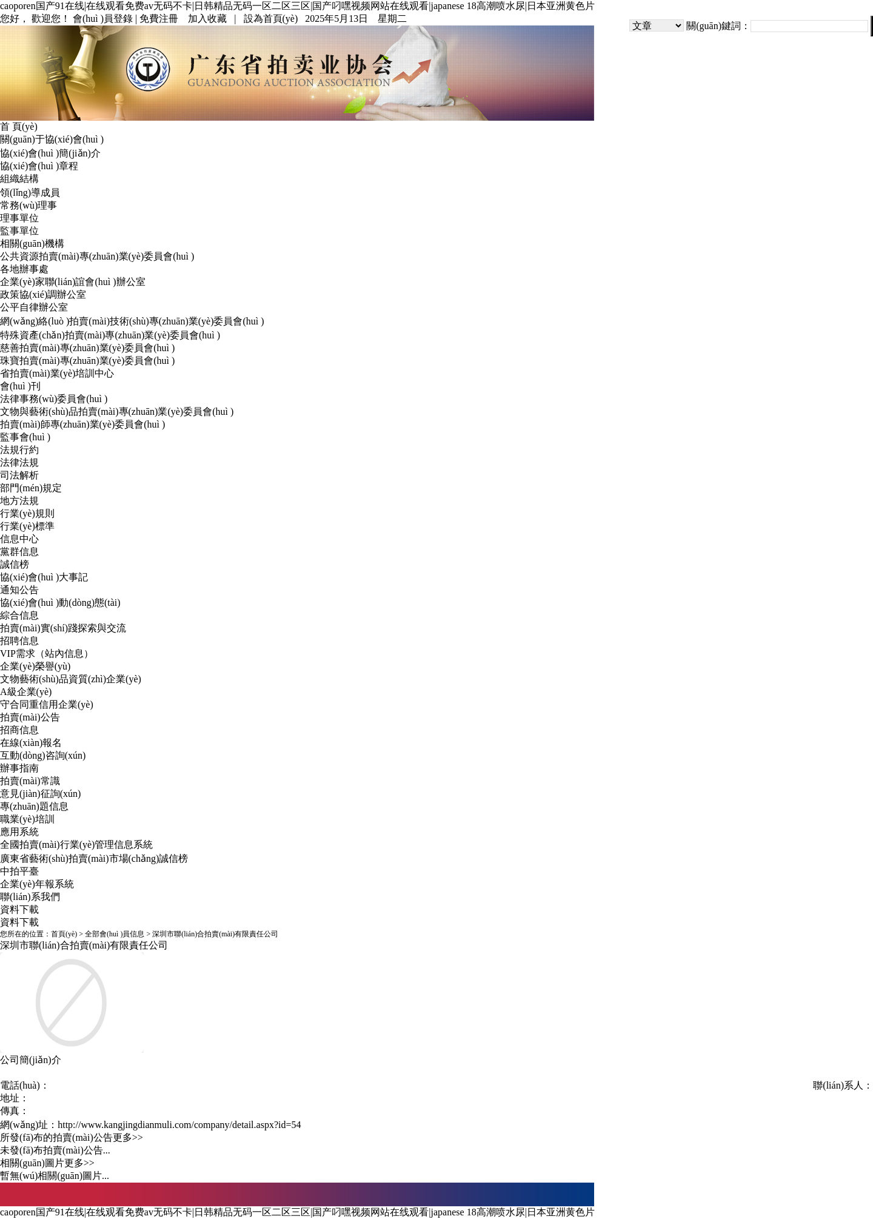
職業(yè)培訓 (27, 819)
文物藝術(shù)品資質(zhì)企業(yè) (70, 679)
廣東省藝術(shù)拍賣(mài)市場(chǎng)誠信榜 (94, 858)
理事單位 (19, 218)
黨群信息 (19, 551)
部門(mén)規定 (31, 488)
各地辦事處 (24, 269)
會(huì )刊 (20, 386)
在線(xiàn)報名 (31, 742)
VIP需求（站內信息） (46, 653)
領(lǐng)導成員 (30, 192)
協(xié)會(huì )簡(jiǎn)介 (50, 153)
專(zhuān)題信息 (34, 806)
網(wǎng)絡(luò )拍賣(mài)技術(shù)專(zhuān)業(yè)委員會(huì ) (132, 321)
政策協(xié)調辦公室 (43, 294)
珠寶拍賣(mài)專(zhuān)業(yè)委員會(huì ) (87, 360)
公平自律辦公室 (34, 307)
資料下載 (19, 909)
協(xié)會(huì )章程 (39, 166)
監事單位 (19, 231)
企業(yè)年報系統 (37, 884)
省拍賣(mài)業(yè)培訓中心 (57, 373)
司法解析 (19, 475)
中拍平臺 (19, 871)
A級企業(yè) (26, 692)
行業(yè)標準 (27, 526)
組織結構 (19, 178)
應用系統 (19, 832)
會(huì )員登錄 (103, 18)
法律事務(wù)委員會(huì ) (53, 399)
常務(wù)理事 (28, 205)
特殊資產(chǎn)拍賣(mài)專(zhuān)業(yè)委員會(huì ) (110, 335)
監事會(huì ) (25, 437)
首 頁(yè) (19, 126)
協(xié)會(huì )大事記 (44, 577)
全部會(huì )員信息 (114, 934)
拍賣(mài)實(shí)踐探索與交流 (63, 628)
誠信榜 (14, 564)
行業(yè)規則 (27, 513)
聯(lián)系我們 (30, 897)
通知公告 (19, 590)
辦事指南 (19, 768)
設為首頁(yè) (271, 18)
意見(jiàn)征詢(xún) (40, 793)
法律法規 (19, 462)
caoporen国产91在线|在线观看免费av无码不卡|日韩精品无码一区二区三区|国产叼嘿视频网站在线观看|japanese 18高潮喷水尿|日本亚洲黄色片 (297, 6)
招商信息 (19, 730)
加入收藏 (207, 18)
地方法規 (19, 500)
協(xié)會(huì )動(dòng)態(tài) (60, 602)
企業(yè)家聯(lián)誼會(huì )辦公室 (73, 282)
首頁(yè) (64, 934)
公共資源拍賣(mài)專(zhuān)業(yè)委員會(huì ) (97, 256)
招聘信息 (19, 641)
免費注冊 (158, 18)
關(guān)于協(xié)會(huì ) (52, 139)
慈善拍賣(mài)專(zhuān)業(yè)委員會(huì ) (87, 348)
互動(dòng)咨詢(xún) (42, 755)
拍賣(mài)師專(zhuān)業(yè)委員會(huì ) (82, 424)
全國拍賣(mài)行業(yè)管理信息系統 (76, 844)
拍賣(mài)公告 (30, 717)
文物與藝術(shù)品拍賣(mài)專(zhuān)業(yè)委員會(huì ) (116, 411)
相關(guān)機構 (32, 243)
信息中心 (19, 539)
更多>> (128, 1137)
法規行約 (19, 450)
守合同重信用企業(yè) (46, 704)
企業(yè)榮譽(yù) (35, 666)
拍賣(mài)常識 (30, 781)
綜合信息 (19, 615)
